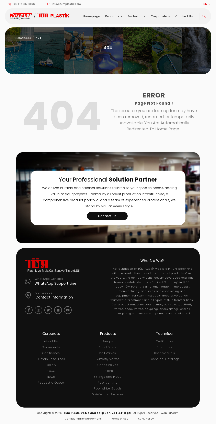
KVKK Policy (146, 419)
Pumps (107, 341)
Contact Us (184, 16)
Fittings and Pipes (107, 377)
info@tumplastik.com (64, 4)
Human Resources (51, 359)
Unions (108, 371)
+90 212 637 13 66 (22, 4)
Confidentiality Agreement (83, 419)
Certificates (51, 353)
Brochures (164, 347)
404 (38, 38)
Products (113, 16)
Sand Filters (108, 347)
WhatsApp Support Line (55, 283)
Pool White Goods (108, 388)
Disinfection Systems (108, 394)
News (51, 377)
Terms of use (119, 419)
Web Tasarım (170, 413)
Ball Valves (107, 353)
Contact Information (54, 297)
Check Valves (107, 365)
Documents (51, 347)
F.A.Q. (51, 371)
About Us (51, 341)
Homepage (91, 16)
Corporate (160, 16)
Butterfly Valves (108, 359)
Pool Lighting (108, 383)
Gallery (50, 365)
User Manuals (164, 353)
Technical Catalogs (164, 359)
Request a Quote (51, 383)
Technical (136, 16)
